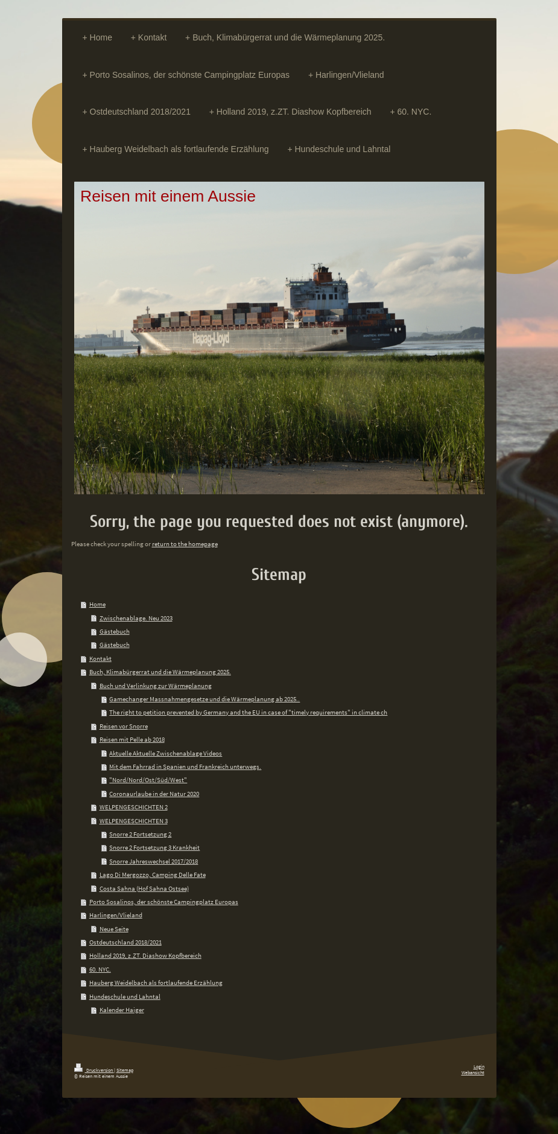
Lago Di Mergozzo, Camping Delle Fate (153, 874)
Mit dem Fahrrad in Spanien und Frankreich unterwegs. (185, 766)
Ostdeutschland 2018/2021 (125, 942)
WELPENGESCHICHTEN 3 (134, 821)
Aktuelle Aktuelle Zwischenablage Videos (165, 753)
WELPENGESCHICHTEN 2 (134, 807)
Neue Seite (114, 929)
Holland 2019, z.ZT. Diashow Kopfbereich (145, 955)
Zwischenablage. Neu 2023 (136, 618)
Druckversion (94, 1070)
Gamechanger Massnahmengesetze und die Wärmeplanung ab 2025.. (204, 699)
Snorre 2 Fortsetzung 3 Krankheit (154, 847)
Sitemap (124, 1070)
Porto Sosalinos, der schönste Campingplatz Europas (163, 901)
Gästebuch (115, 631)
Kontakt (100, 658)
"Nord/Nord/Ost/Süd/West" (148, 780)
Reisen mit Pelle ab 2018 (132, 739)
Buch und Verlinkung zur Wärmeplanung (156, 685)
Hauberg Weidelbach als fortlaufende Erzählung (156, 982)
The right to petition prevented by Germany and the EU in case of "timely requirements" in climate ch (248, 712)
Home (97, 604)
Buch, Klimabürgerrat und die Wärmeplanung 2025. (160, 671)
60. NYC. (100, 969)
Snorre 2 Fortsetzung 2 (140, 834)
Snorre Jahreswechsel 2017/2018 (153, 861)
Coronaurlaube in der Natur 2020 (154, 793)
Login (479, 1066)
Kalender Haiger (122, 1009)
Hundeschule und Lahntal (124, 996)
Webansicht (472, 1072)
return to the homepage (185, 544)
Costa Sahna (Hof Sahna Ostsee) (144, 888)
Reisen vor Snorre (124, 726)
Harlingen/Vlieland (115, 915)
